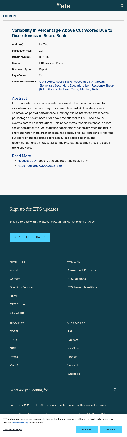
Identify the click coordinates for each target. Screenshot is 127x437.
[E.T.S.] (63, 5)
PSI (69, 331)
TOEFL (14, 331)
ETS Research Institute (82, 287)
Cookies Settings (12, 429)
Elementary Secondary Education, (62, 85)
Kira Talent (74, 348)
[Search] (115, 390)
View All (15, 365)
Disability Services (22, 287)
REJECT (110, 429)
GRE (13, 348)
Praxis (14, 357)
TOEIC (14, 340)
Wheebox (73, 374)
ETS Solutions (76, 279)
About (14, 270)
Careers (15, 279)
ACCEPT (86, 429)
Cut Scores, (47, 81)
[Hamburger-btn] (5, 6)
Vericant (72, 365)
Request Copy (27, 160)
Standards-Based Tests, (64, 89)
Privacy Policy (20, 422)
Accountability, (84, 81)
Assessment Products (81, 270)
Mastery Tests (89, 89)
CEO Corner (18, 304)
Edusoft (72, 340)
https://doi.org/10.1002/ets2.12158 (40, 165)
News (13, 296)
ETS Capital (17, 312)
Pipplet (72, 357)
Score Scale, (64, 81)
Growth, (100, 81)
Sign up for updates (29, 237)
